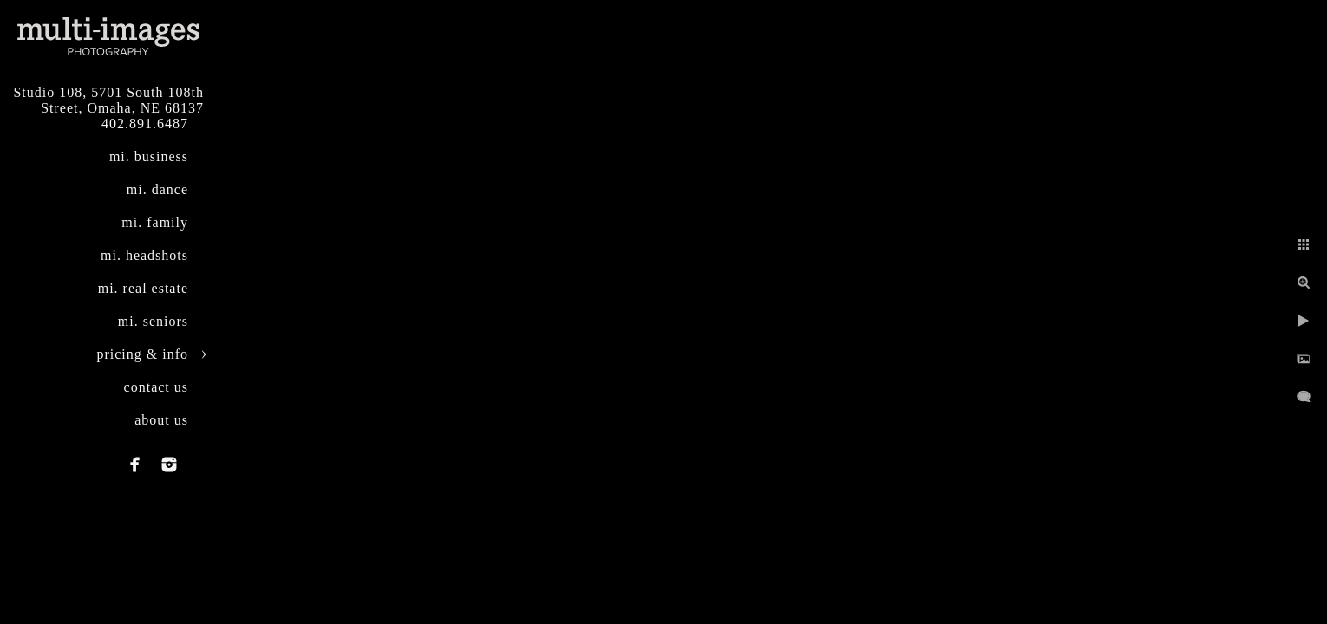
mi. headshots (144, 255)
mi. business (148, 156)
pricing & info (142, 354)
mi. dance (157, 189)
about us (161, 420)
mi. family (154, 222)
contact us (156, 387)
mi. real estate (143, 288)
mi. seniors (153, 321)
